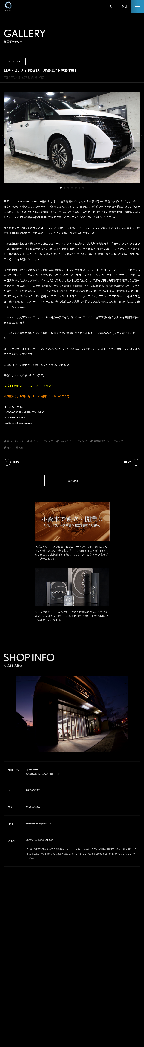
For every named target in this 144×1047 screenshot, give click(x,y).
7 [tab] (83, 188)
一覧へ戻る (72, 480)
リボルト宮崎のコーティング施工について (29, 385)
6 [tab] (79, 188)
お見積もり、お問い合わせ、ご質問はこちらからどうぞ (36, 396)
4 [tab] (72, 188)
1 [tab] (61, 188)
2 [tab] (64, 188)
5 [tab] (76, 188)
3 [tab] (68, 188)
